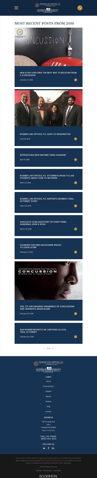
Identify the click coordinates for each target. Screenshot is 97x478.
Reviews (48, 401)
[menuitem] (39, 470)
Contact (48, 411)
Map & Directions (48, 430)
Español (48, 391)
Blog (48, 406)
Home (48, 381)
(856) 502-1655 (48, 439)
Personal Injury (48, 386)
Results (48, 396)
